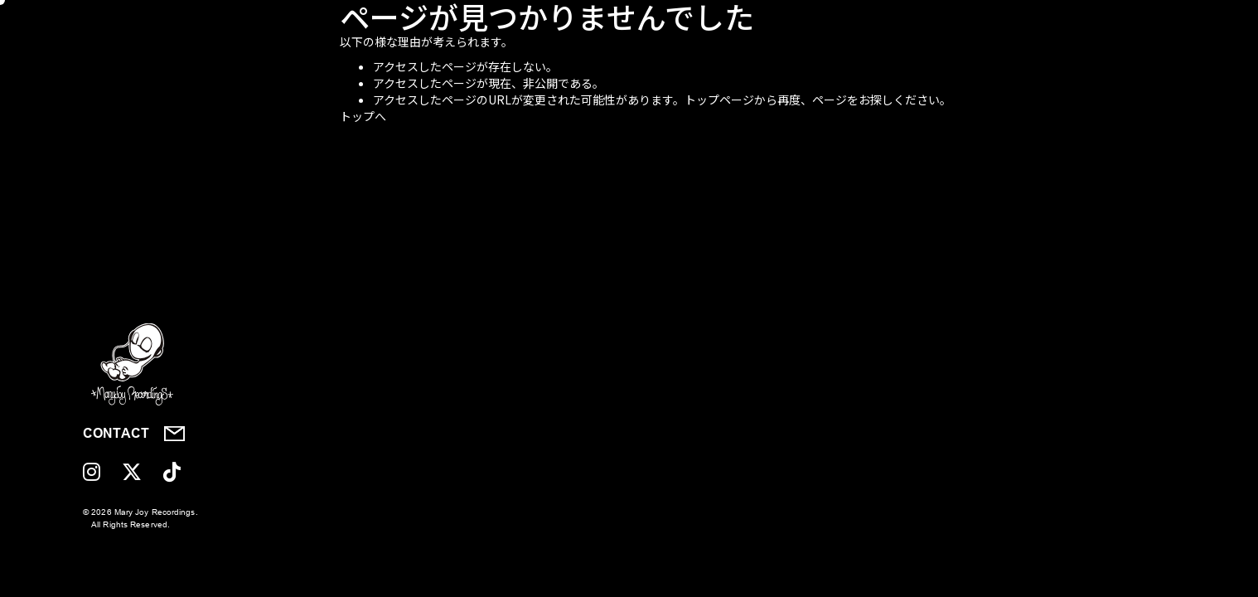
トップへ (363, 116)
